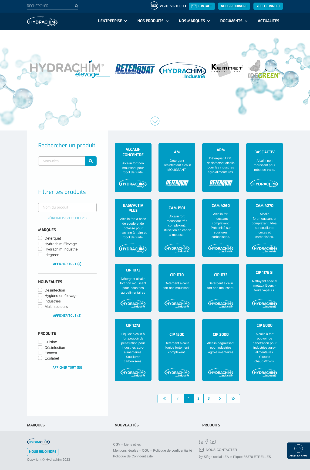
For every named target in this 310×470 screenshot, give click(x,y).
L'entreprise (110, 21)
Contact (202, 6)
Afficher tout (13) (67, 368)
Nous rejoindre (234, 6)
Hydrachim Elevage (61, 244)
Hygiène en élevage (61, 296)
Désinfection (55, 290)
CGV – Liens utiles (127, 444)
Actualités (268, 21)
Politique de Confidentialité (133, 456)
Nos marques (192, 21)
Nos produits (150, 21)
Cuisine (51, 342)
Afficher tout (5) (67, 264)
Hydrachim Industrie (61, 249)
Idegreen (52, 255)
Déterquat (53, 238)
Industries (53, 301)
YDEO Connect (268, 6)
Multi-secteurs (56, 307)
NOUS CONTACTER (218, 450)
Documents (231, 21)
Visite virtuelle (173, 6)
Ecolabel (52, 358)
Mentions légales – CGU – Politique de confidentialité (152, 451)
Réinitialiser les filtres (67, 218)
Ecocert (51, 353)
